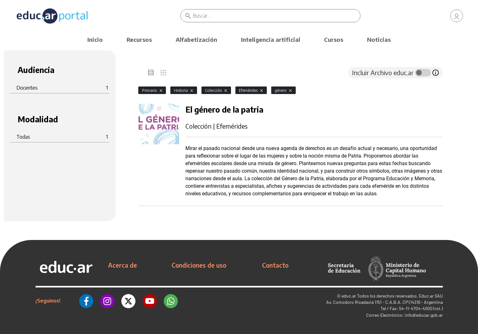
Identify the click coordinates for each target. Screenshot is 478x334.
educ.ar (349, 295)
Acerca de (122, 265)
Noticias (379, 39)
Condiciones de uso (199, 265)
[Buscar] (276, 15)
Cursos (333, 39)
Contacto (275, 265)
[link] (456, 15)
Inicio (95, 39)
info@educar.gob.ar (424, 315)
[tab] (151, 72)
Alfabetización (196, 39)
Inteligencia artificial (270, 39)
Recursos (139, 39)
